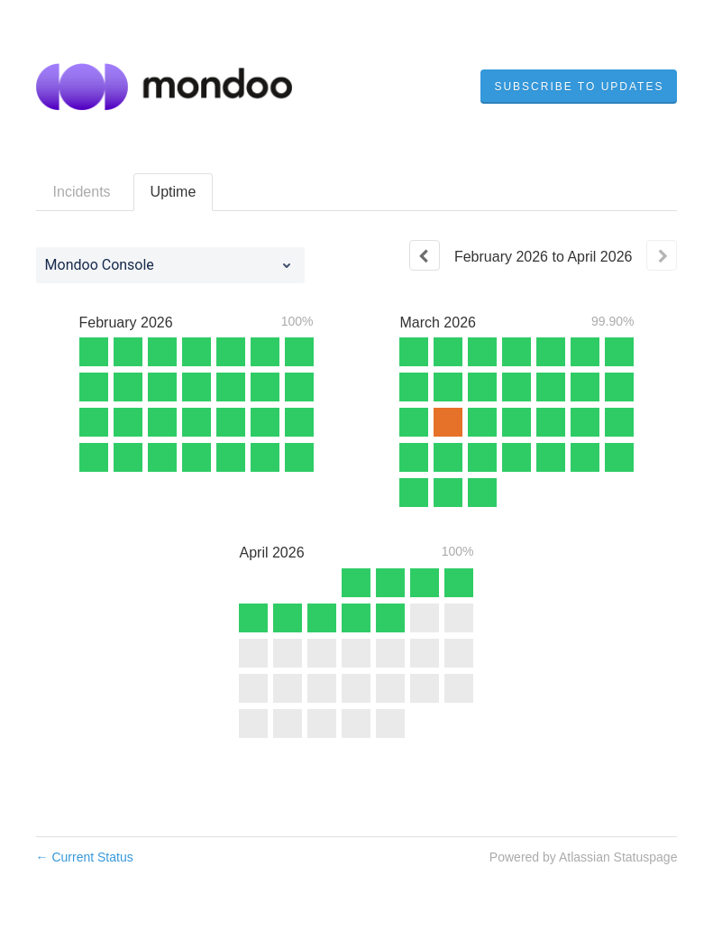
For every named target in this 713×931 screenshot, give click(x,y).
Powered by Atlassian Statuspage (583, 857)
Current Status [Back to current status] (84, 857)
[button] (578, 86)
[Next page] (661, 255)
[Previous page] (424, 255)
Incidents (82, 191)
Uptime (174, 191)
